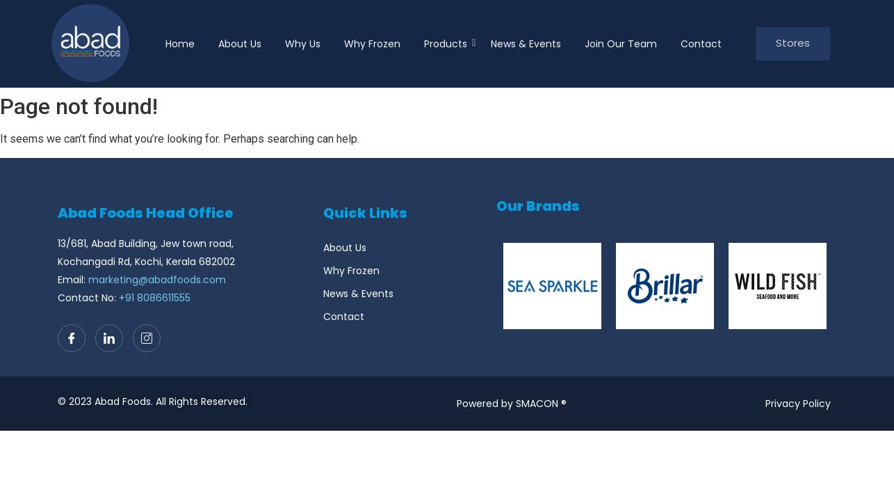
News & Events (526, 44)
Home (180, 44)
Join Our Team (621, 44)
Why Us (302, 44)
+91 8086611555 (154, 298)
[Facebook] (72, 338)
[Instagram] (147, 338)
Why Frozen (372, 44)
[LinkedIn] (109, 338)
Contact (701, 44)
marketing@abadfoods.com (157, 280)
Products (448, 44)
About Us (239, 44)
